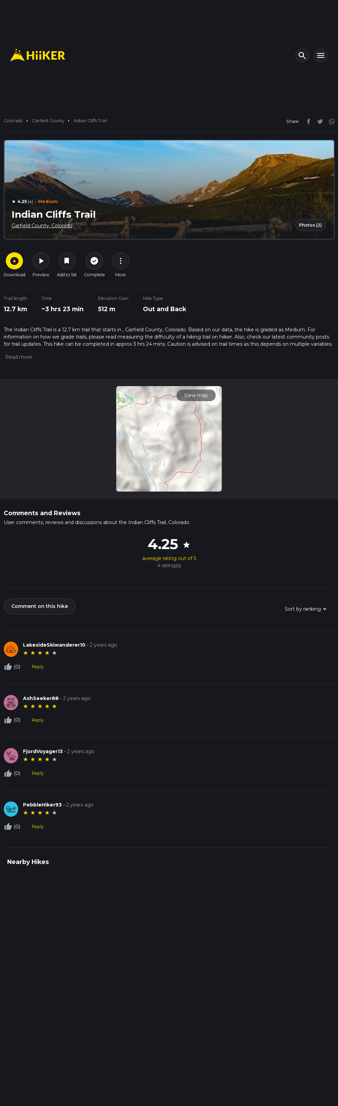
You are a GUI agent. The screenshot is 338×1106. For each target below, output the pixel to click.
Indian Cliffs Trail (90, 120)
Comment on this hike (39, 606)
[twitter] (318, 121)
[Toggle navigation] (321, 55)
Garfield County (48, 120)
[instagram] (329, 121)
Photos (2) (310, 225)
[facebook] (307, 121)
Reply (38, 666)
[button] (18, 357)
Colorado (13, 120)
